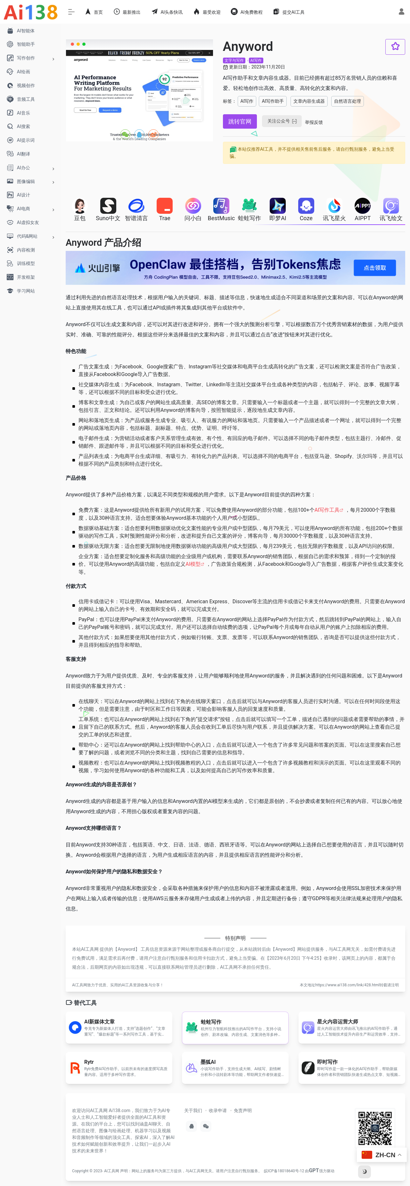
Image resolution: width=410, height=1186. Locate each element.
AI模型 (193, 564)
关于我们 (193, 1110)
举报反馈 (314, 122)
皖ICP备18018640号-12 (284, 1171)
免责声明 (243, 1110)
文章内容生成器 (309, 101)
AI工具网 (111, 1171)
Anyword (126, 949)
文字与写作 (234, 60)
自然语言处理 (347, 101)
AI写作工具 (327, 510)
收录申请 (218, 1110)
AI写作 (256, 60)
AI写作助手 (273, 101)
